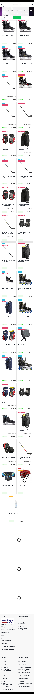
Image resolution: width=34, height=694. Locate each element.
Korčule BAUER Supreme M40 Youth (8, 289)
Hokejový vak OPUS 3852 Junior (7, 574)
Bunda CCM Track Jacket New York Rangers (24, 574)
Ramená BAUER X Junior (7, 485)
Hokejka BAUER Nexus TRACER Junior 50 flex (8, 177)
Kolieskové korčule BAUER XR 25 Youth (24, 373)
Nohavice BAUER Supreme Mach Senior (24, 148)
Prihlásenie (23, 0)
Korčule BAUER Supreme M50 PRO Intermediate (8, 64)
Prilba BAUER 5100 (22, 602)
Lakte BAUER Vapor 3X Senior (8, 457)
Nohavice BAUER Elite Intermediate (7, 373)
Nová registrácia (30, 0)
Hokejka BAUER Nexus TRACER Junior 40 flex (25, 177)
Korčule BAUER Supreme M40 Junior (25, 64)
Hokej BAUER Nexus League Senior (8, 545)
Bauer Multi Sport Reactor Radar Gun (24, 345)
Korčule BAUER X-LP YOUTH (8, 429)
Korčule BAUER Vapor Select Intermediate (8, 602)
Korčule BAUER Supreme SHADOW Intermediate (23, 36)
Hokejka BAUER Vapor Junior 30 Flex (24, 458)
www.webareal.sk (22, 692)
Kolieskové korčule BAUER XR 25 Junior (24, 317)
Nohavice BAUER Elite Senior (8, 316)
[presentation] (1, 596)
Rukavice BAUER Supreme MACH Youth (24, 401)
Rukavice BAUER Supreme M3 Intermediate (8, 345)
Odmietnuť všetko (8, 17)
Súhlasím (17, 17)
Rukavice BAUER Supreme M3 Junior (8, 401)
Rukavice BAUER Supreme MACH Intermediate (8, 205)
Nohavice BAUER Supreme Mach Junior (24, 261)
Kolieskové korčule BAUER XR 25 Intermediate (24, 289)
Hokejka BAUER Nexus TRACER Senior (8, 92)
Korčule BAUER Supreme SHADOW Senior (7, 36)
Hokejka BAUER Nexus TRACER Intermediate (8, 120)
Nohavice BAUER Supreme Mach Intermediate (24, 205)
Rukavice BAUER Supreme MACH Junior (24, 233)
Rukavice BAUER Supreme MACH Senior (8, 148)
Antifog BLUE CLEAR (13, 513)
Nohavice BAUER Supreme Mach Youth (24, 430)
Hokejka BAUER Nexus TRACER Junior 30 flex (8, 261)
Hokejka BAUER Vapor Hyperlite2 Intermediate (7, 233)
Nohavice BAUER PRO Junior (24, 544)
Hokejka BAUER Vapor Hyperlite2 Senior (23, 120)
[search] (32, 4)
